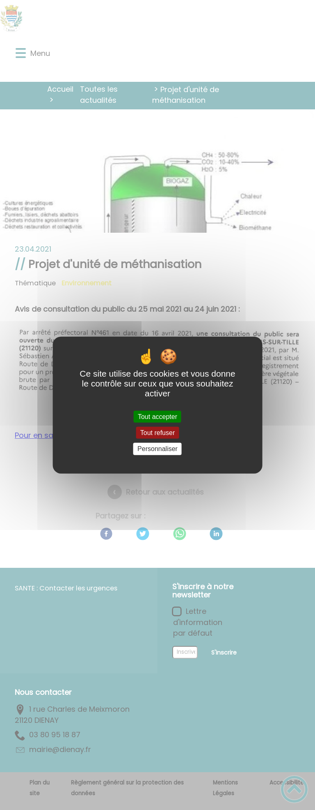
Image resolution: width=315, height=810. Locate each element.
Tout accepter (157, 416)
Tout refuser (157, 432)
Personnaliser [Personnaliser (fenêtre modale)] (157, 448)
